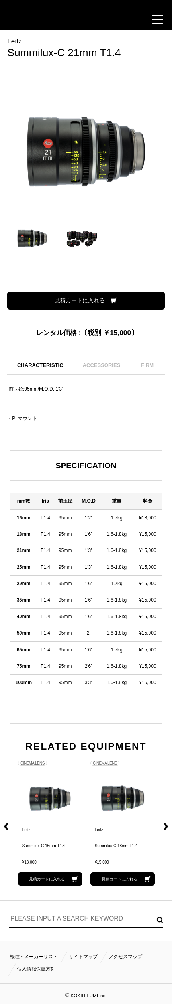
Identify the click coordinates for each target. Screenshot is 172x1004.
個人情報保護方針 (36, 969)
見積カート (16, 19)
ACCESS (96, 19)
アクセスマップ (125, 956)
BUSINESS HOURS (115, 19)
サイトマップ (83, 956)
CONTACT (76, 19)
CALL (56, 19)
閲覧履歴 (36, 19)
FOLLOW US (135, 19)
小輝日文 (86, 5)
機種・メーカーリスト (34, 956)
